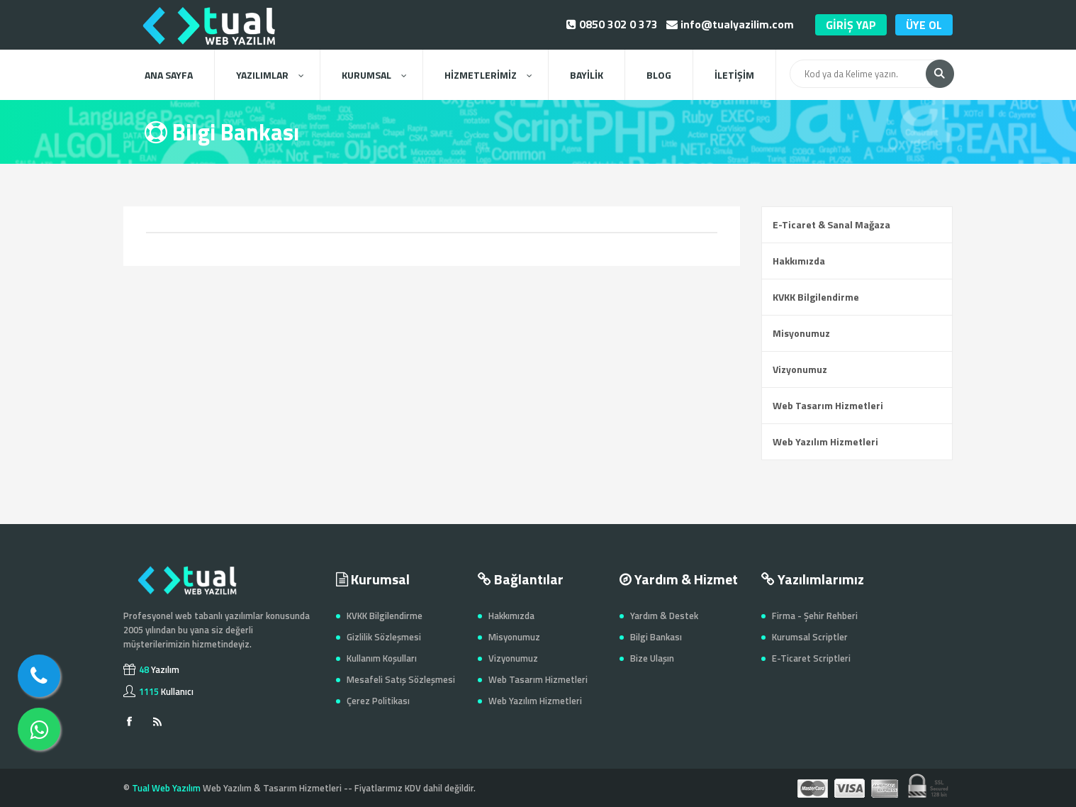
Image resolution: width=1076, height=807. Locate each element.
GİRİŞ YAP (851, 24)
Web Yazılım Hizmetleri (825, 441)
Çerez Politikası (378, 701)
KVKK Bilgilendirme (816, 296)
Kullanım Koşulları (382, 658)
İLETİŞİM (734, 74)
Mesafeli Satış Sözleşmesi (401, 679)
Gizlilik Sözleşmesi (384, 637)
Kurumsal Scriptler (810, 637)
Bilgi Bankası (656, 637)
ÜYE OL (924, 24)
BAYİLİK (586, 74)
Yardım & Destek (664, 615)
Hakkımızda (799, 260)
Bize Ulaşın (652, 658)
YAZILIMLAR (269, 74)
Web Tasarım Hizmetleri (828, 405)
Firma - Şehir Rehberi (815, 615)
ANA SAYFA (169, 74)
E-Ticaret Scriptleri (811, 658)
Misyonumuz (801, 332)
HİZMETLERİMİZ (488, 74)
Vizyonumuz (800, 369)
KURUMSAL (374, 74)
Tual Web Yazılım (166, 788)
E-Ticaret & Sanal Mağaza (831, 224)
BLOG (658, 74)
